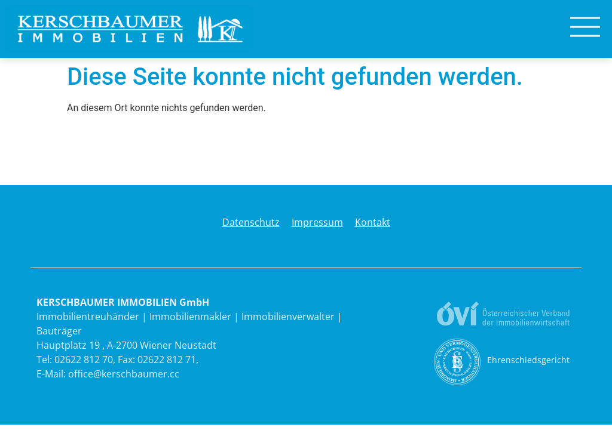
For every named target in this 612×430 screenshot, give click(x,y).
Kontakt (372, 222)
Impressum (317, 222)
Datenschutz (251, 222)
